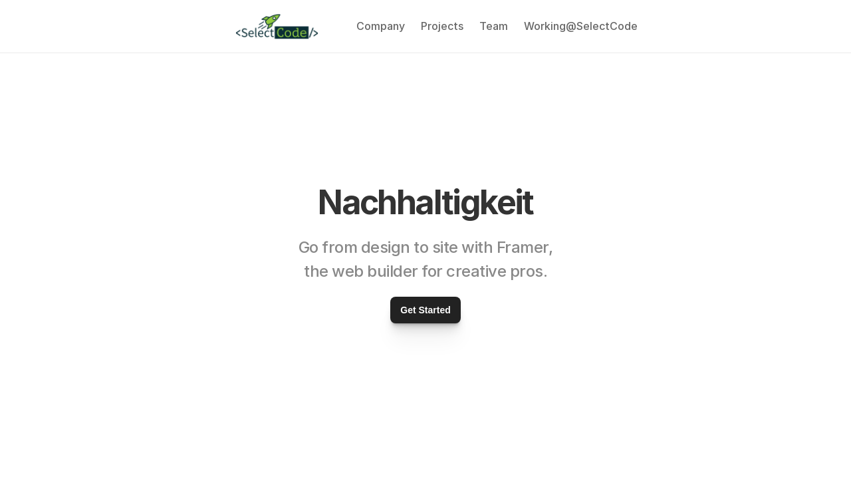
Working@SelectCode (581, 26)
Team (493, 26)
